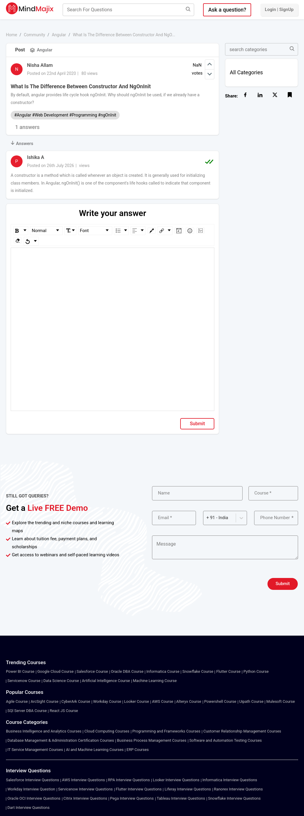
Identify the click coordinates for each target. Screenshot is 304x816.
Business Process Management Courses (151, 740)
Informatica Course (162, 671)
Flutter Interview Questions (139, 789)
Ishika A (35, 157)
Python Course (256, 671)
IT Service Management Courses (35, 749)
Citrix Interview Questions (85, 798)
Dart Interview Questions (28, 807)
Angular (59, 34)
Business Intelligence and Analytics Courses (43, 731)
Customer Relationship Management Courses (242, 731)
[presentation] (197, 584)
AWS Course (162, 701)
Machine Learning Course (155, 680)
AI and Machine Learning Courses (95, 749)
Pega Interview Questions (132, 798)
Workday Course (107, 701)
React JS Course (64, 710)
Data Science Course (61, 680)
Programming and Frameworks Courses (166, 731)
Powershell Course (220, 701)
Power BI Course (20, 671)
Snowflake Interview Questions (234, 798)
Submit (197, 423)
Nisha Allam (40, 65)
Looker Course (136, 701)
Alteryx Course (188, 701)
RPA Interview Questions (129, 780)
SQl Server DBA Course (27, 710)
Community (34, 34)
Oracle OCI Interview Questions (34, 798)
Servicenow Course (23, 680)
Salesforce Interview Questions (32, 780)
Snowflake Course (197, 671)
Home (11, 34)
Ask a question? (227, 10)
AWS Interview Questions (83, 780)
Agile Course (17, 701)
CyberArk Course (75, 701)
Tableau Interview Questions (181, 798)
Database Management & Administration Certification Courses (60, 740)
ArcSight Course (44, 701)
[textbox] (112, 256)
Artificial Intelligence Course (106, 680)
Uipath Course (251, 701)
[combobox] (207, 517)
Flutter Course (228, 671)
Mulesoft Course (280, 701)
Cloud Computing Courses (106, 731)
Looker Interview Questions (176, 780)
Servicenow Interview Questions (85, 789)
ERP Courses (137, 749)
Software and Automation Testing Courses (225, 740)
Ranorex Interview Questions (238, 789)
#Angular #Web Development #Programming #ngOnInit (65, 115)
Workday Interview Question (31, 789)
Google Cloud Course (55, 671)
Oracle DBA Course (127, 671)
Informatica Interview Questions (229, 780)
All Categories (246, 72)
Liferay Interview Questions (187, 789)
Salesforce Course (92, 671)
